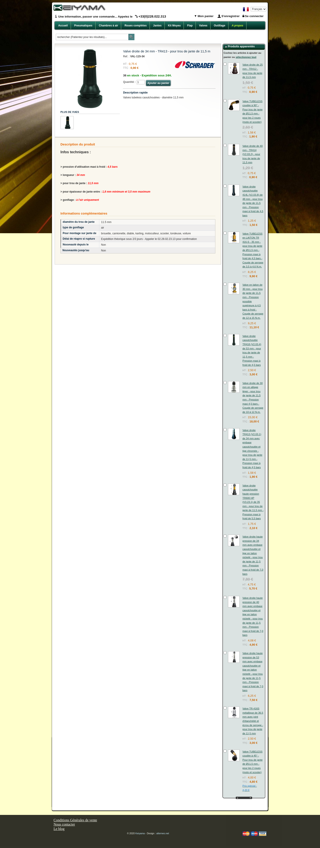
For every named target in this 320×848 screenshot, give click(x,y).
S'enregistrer (231, 16)
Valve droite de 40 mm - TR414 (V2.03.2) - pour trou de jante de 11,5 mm (252, 154)
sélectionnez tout (246, 57)
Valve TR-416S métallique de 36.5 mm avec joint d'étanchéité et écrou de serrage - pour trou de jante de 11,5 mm (252, 721)
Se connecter (254, 16)
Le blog (59, 829)
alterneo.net (162, 833)
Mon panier (205, 16)
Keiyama (140, 833)
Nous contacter (64, 824)
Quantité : (129, 82)
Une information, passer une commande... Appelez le (112, 16)
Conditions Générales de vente (75, 820)
